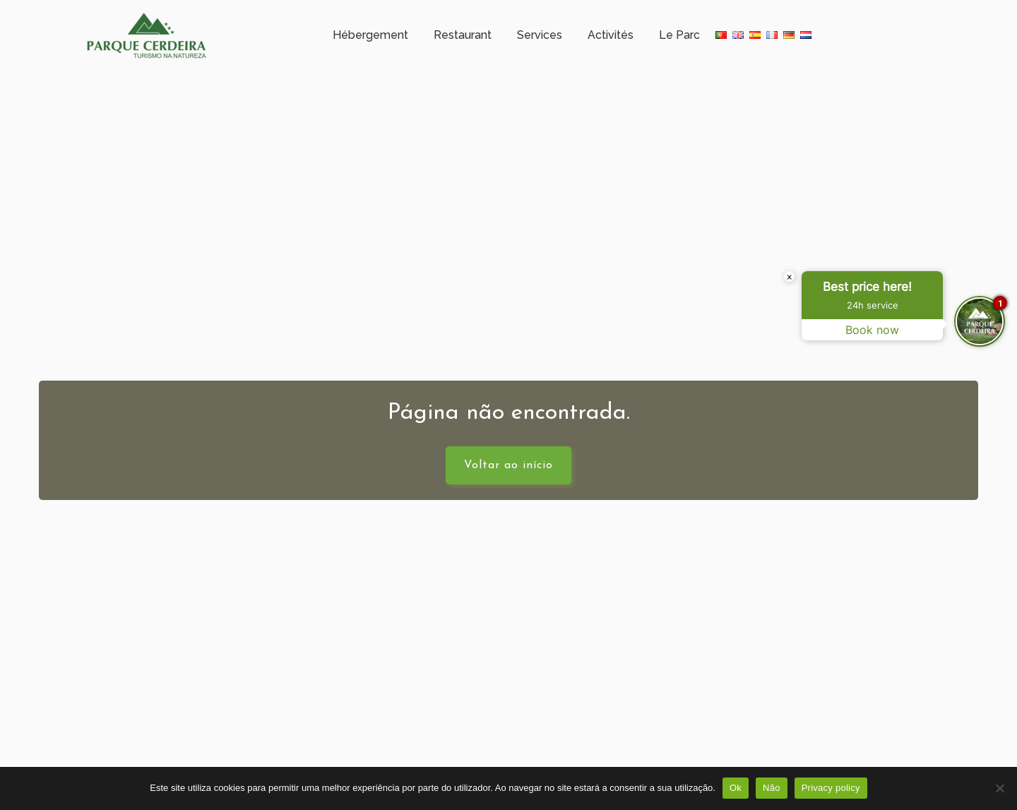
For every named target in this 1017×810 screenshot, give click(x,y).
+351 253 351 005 (409, 10)
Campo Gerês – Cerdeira (144, 10)
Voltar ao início (508, 475)
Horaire (240, 10)
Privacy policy (831, 787)
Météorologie (314, 10)
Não (771, 787)
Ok (736, 787)
